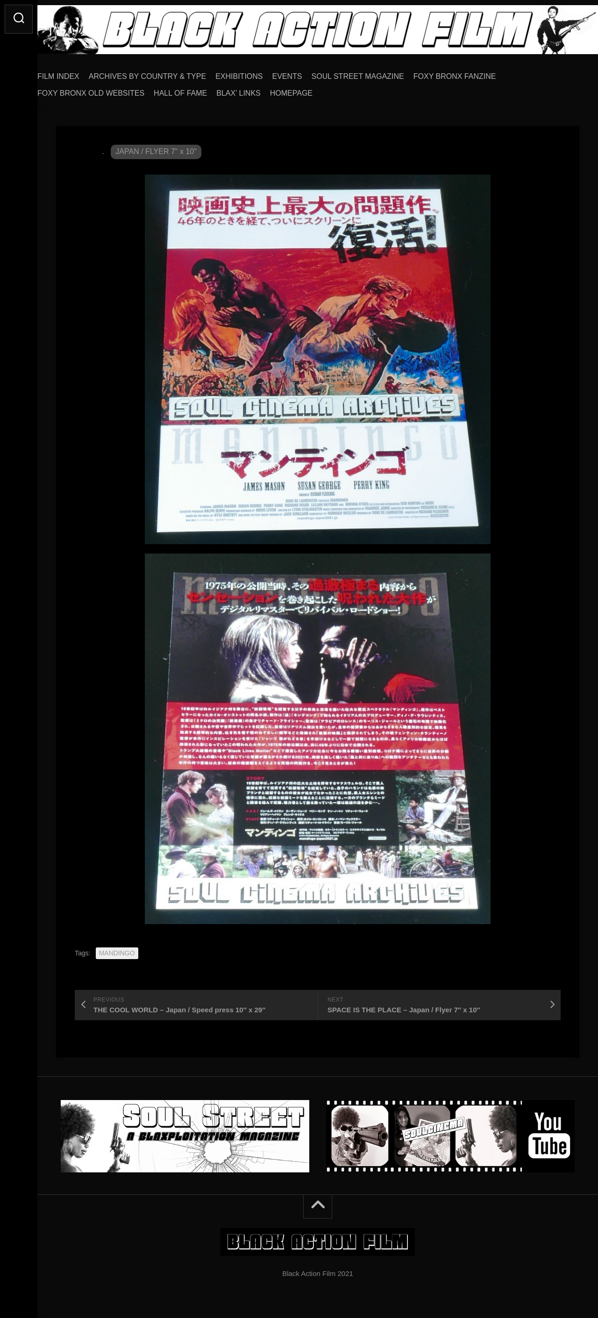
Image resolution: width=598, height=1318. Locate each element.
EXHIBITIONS (257, 73)
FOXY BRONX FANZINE (473, 73)
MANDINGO (117, 949)
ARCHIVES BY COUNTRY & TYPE (166, 73)
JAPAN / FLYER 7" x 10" (156, 148)
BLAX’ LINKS (257, 90)
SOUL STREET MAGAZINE (376, 73)
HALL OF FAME (199, 90)
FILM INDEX (77, 73)
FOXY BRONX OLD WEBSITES (109, 90)
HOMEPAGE (310, 90)
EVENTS (306, 73)
